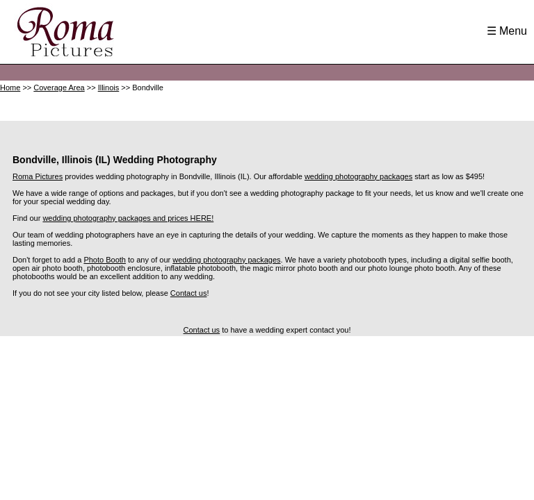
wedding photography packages (358, 176)
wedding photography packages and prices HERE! (127, 218)
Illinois (109, 87)
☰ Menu (507, 31)
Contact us (188, 293)
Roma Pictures (38, 176)
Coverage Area (58, 87)
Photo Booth (104, 260)
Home (10, 87)
